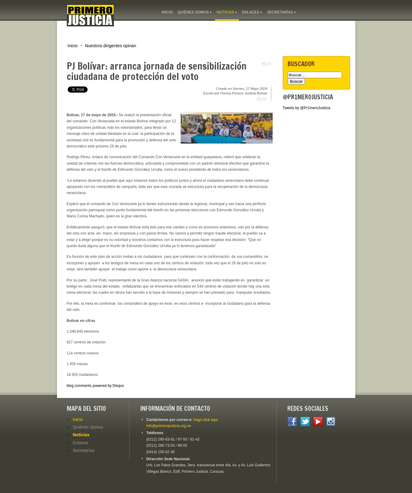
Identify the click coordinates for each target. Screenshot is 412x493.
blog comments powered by (95, 386)
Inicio (73, 45)
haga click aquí (206, 420)
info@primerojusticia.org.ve (168, 426)
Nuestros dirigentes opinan (110, 45)
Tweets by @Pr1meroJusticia (307, 108)
